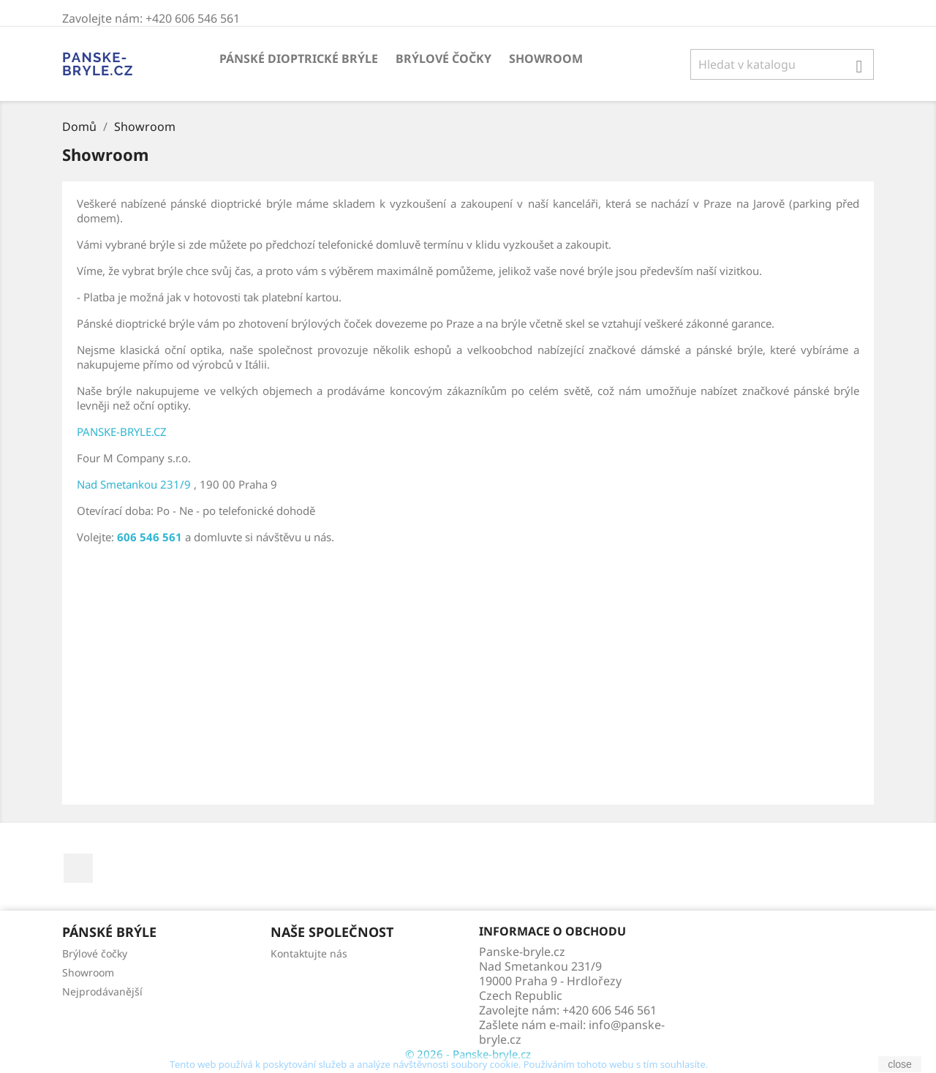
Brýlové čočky (443, 58)
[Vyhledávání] (782, 64)
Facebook (78, 868)
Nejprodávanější (102, 991)
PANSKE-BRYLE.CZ (122, 431)
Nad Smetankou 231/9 (134, 484)
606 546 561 (149, 537)
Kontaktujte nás (309, 953)
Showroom (546, 58)
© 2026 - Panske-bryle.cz (468, 1054)
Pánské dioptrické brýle (298, 58)
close (900, 1064)
